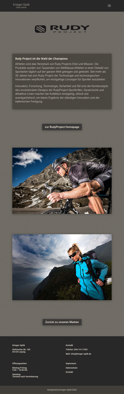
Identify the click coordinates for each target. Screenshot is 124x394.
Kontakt (69, 372)
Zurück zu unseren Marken (62, 322)
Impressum (71, 363)
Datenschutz (71, 368)
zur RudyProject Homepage (62, 127)
